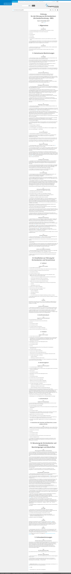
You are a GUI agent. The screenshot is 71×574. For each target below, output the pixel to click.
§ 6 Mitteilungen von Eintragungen (19, 22)
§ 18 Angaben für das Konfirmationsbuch (17, 45)
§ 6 (55, 145)
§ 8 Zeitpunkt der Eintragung (18, 24)
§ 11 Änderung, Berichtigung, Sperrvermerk (18, 29)
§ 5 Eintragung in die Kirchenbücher (19, 20)
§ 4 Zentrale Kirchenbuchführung (19, 19)
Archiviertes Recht (21, 1)
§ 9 (32, 155)
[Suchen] (33, 5)
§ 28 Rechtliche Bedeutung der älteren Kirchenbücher (20, 73)
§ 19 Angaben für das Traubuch (19, 48)
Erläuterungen (41, 1)
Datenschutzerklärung (24, 573)
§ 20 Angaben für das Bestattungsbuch (20, 51)
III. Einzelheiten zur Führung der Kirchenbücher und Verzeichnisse (18, 36)
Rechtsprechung (27, 1)
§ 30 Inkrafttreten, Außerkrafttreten (19, 76)
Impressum (18, 573)
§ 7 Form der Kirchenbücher (18, 23)
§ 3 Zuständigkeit (17, 18)
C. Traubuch (15, 47)
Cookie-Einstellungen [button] (39, 573)
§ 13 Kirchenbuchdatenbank (18, 32)
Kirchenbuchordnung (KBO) (18, 9)
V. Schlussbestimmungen (17, 71)
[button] (57, 2)
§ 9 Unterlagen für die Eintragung (19, 26)
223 (44, 22)
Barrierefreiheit (30, 573)
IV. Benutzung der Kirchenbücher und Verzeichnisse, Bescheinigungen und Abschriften (19, 61)
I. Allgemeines (15, 12)
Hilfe (34, 573)
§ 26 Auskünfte (16, 68)
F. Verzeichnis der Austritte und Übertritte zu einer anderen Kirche (20, 56)
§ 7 (39, 228)
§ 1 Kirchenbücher (17, 14)
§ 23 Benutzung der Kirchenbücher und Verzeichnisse (20, 64)
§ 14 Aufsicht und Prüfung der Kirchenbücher (19, 34)
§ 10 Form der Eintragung (18, 27)
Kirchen (2, 573)
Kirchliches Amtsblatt (34, 1)
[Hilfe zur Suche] (29, 5)
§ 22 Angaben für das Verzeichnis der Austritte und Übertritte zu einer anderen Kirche (20, 58)
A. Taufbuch (15, 38)
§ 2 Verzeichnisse (17, 15)
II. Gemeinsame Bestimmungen (18, 16)
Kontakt (14, 573)
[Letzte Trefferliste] (31, 5)
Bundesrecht (7, 573)
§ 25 (30, 497)
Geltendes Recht (14, 1)
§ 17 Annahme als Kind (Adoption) (19, 42)
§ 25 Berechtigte (16, 67)
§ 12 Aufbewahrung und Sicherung (19, 31)
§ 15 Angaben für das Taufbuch (19, 39)
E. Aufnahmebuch (16, 52)
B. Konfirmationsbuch (17, 43)
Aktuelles (54, 1)
